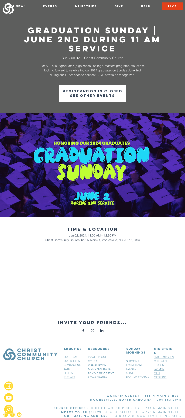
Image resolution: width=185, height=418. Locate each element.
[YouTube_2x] (9, 398)
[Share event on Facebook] (83, 330)
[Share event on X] (92, 330)
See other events (92, 95)
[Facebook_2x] (9, 386)
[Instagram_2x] (9, 409)
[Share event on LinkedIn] (102, 330)
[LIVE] (172, 6)
